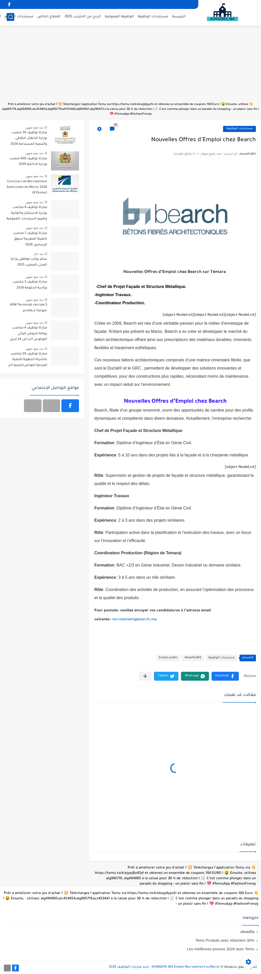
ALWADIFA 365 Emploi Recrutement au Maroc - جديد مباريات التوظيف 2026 (164, 967)
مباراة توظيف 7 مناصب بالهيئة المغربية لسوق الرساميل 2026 (30, 239)
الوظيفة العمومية (119, 17)
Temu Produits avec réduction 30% (224, 940)
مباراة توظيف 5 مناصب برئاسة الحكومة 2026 (29, 284)
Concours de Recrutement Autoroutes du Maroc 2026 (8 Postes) (27, 187)
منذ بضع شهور (34, 127)
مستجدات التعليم (19, 17)
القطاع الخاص (49, 17)
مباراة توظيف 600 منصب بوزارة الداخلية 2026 (28, 161)
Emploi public (168, 658)
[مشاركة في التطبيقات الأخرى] (145, 676)
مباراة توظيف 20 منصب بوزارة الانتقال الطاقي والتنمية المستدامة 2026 (28, 138)
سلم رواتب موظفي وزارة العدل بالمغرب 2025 (28, 262)
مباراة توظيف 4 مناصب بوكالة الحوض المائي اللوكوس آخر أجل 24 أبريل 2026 (28, 334)
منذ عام (38, 254)
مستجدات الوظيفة (153, 17)
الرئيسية (179, 17)
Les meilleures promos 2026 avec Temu (220, 949)
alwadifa (247, 931)
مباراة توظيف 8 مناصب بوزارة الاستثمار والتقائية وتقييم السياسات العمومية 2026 (26, 214)
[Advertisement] (130, 66)
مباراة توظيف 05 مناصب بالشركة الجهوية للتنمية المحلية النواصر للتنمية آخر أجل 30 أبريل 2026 (27, 360)
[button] (225, 676)
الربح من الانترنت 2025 (82, 17)
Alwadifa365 (193, 658)
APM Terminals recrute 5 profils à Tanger (28, 307)
